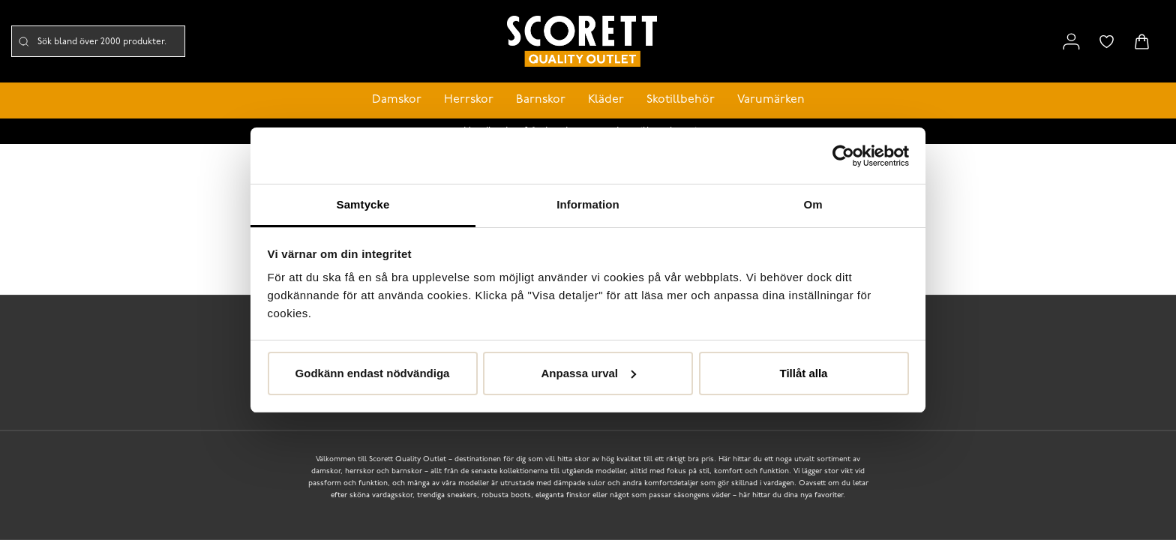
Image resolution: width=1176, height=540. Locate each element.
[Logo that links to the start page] (582, 42)
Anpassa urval (588, 373)
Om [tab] (812, 204)
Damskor (397, 100)
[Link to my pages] (1071, 41)
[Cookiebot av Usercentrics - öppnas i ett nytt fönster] (843, 156)
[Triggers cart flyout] (1142, 41)
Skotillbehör (680, 100)
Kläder (606, 100)
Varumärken (771, 100)
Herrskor (469, 100)
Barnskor (541, 100)
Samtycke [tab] (363, 204)
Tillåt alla (804, 373)
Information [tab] (588, 204)
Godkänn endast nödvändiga (373, 373)
